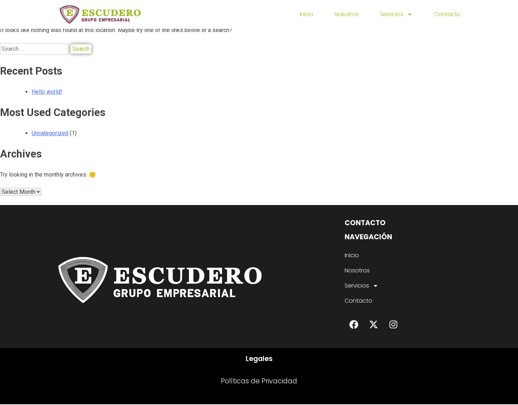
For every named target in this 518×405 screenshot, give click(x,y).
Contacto (447, 14)
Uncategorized (50, 133)
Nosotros (346, 14)
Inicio (306, 14)
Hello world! (47, 91)
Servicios (396, 14)
